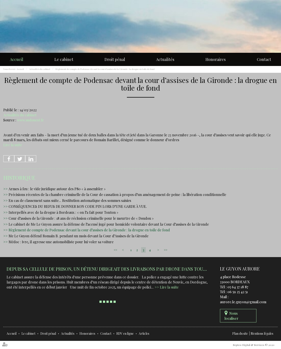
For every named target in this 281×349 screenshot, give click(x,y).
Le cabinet (63, 59)
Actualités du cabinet (39, 69)
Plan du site (240, 333)
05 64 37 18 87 (237, 287)
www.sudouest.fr (30, 120)
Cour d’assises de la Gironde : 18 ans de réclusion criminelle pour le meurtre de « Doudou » (81, 218)
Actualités (165, 59)
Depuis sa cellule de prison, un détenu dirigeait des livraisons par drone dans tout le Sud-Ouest (122, 269)
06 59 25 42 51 (237, 291)
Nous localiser (231, 316)
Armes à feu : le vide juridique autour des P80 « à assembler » (57, 188)
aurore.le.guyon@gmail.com (243, 302)
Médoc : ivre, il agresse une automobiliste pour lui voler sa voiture (61, 241)
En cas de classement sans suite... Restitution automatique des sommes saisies (70, 200)
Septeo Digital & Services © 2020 (253, 345)
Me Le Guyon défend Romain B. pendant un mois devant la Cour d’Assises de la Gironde (78, 236)
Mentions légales (262, 333)
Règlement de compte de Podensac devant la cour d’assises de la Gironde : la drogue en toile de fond (105, 69)
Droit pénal (114, 59)
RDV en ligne (125, 333)
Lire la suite (12, 145)
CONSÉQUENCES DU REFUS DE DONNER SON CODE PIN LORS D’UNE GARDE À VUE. (78, 206)
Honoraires (215, 59)
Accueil (16, 59)
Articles (144, 333)
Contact (264, 59)
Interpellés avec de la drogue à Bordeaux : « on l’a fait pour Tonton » (63, 212)
